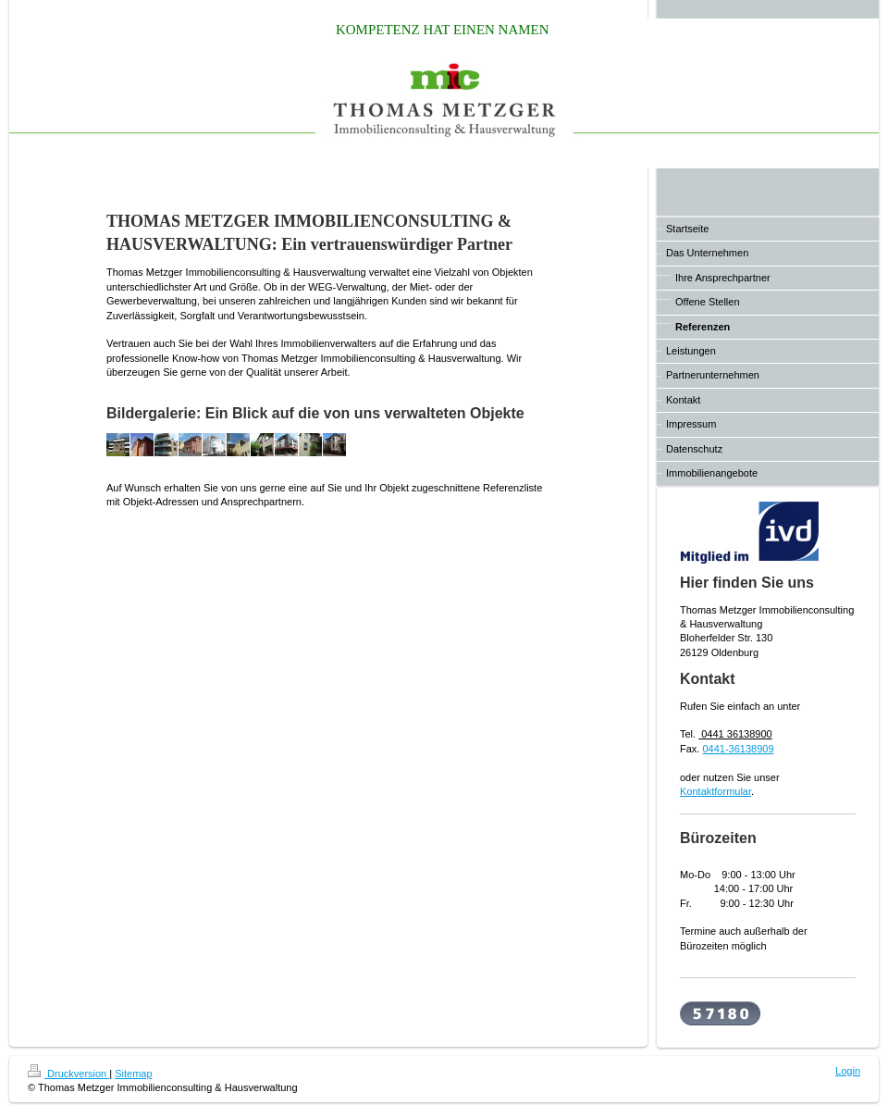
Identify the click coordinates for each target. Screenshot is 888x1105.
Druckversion (68, 1073)
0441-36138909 (737, 748)
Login (847, 1070)
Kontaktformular (715, 791)
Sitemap (133, 1073)
